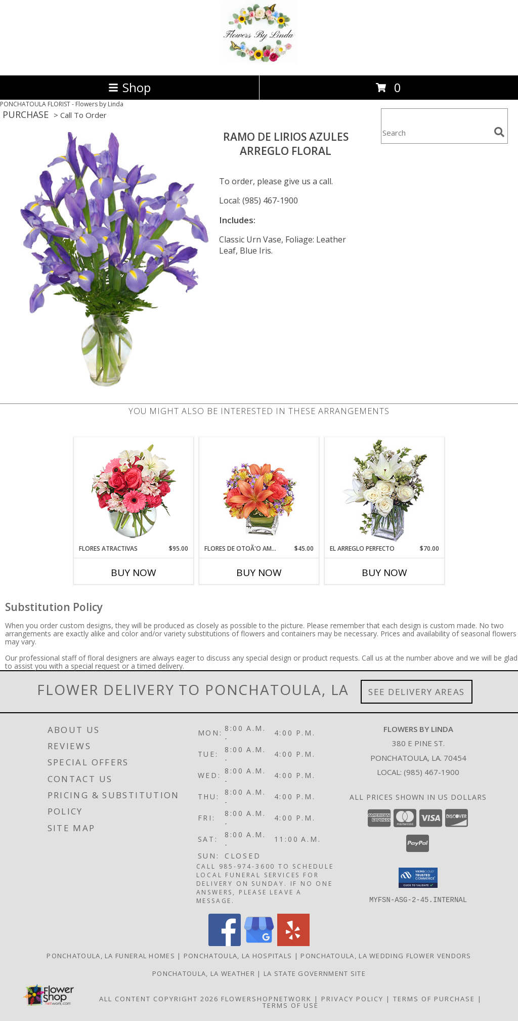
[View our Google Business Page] (259, 943)
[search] (499, 132)
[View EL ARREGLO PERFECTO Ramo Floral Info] (384, 490)
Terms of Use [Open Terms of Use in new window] (291, 1005)
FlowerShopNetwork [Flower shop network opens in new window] (266, 998)
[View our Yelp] (293, 943)
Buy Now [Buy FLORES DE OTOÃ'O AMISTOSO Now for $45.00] (259, 572)
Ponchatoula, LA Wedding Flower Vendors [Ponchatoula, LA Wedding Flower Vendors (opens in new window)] (385, 955)
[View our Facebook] (224, 943)
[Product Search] (435, 132)
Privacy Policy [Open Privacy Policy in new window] (352, 998)
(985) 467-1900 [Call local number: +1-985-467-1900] (431, 772)
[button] (418, 878)
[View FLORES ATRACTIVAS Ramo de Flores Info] (134, 490)
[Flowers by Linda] (259, 60)
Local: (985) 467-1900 (258, 200)
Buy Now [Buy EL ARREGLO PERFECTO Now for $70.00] (384, 572)
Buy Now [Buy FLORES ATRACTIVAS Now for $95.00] (133, 572)
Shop (129, 87)
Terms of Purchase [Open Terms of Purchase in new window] (434, 998)
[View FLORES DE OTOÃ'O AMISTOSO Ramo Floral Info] (259, 490)
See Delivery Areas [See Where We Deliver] (416, 692)
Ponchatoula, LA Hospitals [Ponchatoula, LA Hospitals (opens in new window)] (238, 955)
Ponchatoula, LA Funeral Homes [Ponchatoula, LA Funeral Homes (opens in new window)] (111, 955)
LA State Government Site (315, 973)
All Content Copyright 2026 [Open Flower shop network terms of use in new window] (159, 998)
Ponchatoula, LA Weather (203, 973)
